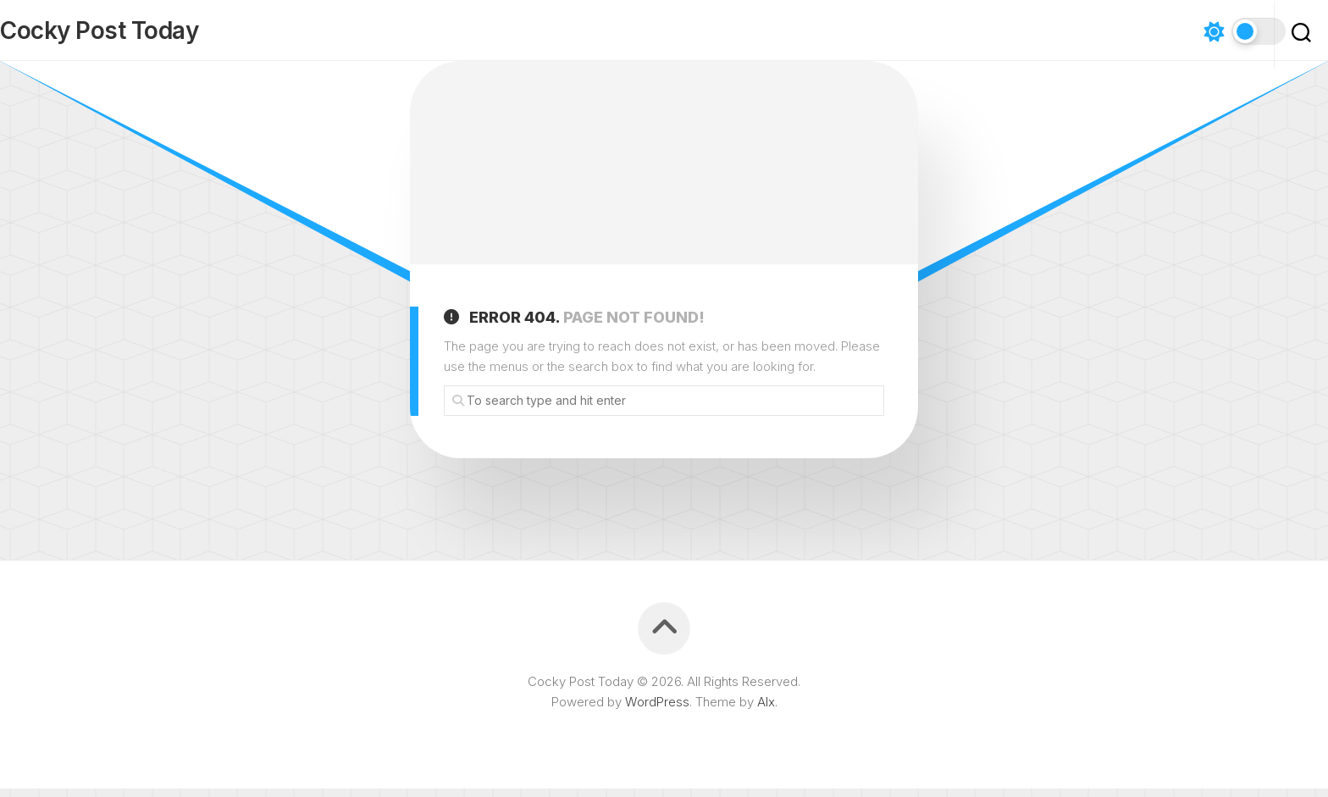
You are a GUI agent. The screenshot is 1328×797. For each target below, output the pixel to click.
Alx (766, 710)
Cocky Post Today (133, 34)
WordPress (657, 710)
